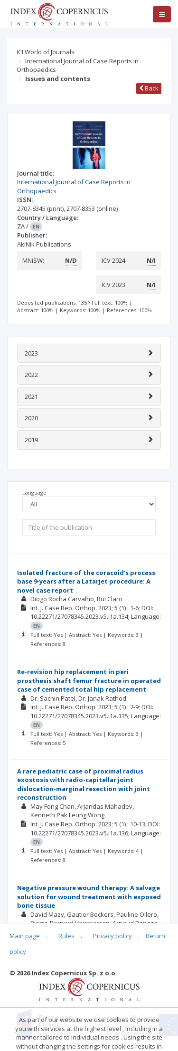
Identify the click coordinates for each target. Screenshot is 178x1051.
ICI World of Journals (46, 52)
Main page (24, 936)
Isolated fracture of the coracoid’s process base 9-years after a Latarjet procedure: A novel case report (86, 581)
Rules (66, 936)
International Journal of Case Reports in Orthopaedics (78, 65)
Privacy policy (112, 936)
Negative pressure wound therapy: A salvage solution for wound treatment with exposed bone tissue (89, 896)
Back (149, 88)
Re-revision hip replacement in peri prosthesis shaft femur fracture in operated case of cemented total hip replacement (89, 680)
